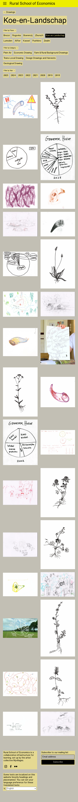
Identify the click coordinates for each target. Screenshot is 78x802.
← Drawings (9, 12)
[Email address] (57, 757)
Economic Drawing (23, 53)
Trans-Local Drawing (13, 58)
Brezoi (7, 35)
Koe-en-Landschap (55, 35)
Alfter (17, 41)
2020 (42, 75)
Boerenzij (27, 35)
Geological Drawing (13, 63)
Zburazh (39, 35)
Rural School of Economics (32, 4)
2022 (28, 75)
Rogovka (16, 35)
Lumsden (8, 41)
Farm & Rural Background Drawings (51, 53)
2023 (20, 75)
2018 (57, 75)
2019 (50, 75)
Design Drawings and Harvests (41, 58)
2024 (13, 75)
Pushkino (36, 41)
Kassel (26, 41)
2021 (35, 75)
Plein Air (7, 53)
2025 (6, 75)
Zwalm (47, 41)
